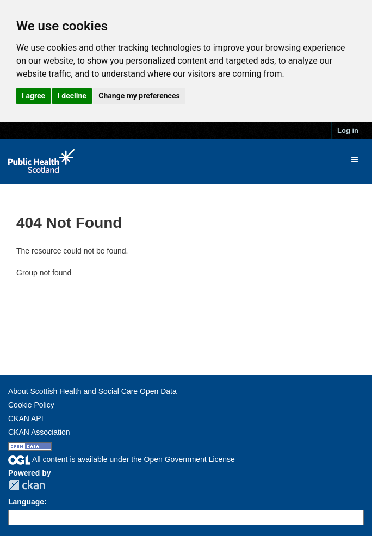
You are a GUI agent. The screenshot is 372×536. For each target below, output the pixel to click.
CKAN (26, 485)
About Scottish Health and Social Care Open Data (92, 391)
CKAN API (26, 418)
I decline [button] (72, 95)
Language (26, 501)
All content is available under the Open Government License (121, 459)
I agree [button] (33, 95)
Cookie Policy (31, 405)
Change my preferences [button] (138, 95)
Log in (347, 130)
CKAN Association (39, 432)
